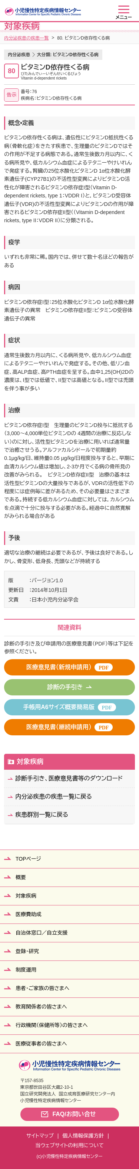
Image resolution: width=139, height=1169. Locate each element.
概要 (21, 877)
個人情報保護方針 (83, 1136)
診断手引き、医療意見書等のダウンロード (69, 778)
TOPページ (28, 859)
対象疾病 (30, 761)
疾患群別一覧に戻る (41, 814)
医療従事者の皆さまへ (41, 1044)
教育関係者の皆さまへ (41, 1007)
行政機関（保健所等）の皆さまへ (52, 1025)
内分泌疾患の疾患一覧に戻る (53, 796)
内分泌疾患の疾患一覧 (26, 38)
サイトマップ (40, 1136)
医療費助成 (29, 914)
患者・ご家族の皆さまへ (42, 988)
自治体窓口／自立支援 (41, 933)
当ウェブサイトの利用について (69, 1145)
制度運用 (26, 970)
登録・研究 (27, 951)
